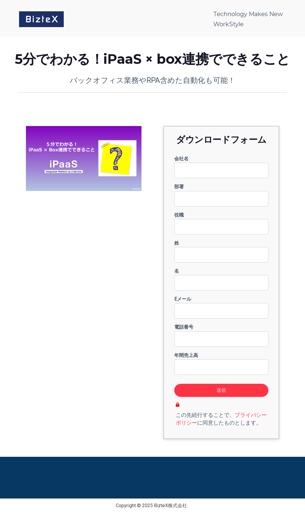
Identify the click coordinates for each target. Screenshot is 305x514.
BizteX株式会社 (170, 505)
